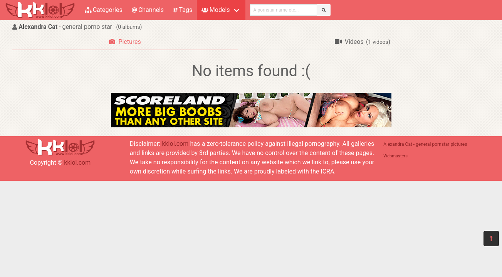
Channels (148, 9)
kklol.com (77, 162)
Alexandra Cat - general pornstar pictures (425, 144)
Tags (182, 9)
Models (215, 9)
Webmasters (395, 156)
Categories (104, 9)
